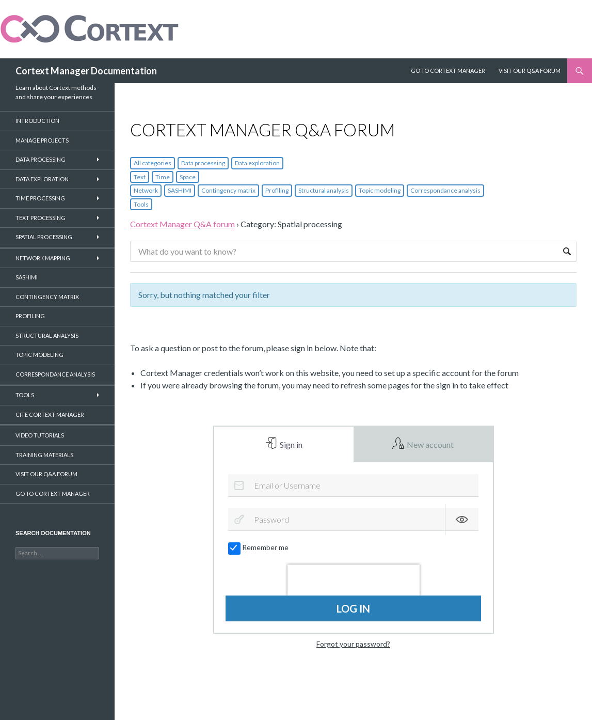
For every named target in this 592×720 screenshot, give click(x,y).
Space (188, 177)
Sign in (290, 444)
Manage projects (42, 140)
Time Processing (40, 198)
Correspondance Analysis (55, 374)
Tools (141, 204)
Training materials (44, 454)
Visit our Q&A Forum (530, 70)
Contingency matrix (228, 190)
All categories (152, 163)
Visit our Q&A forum (46, 474)
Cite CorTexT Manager (49, 414)
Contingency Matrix (47, 296)
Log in (353, 609)
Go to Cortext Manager (448, 70)
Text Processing (40, 217)
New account (429, 444)
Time (162, 177)
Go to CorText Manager (52, 493)
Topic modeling (380, 190)
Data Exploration (42, 179)
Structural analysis (323, 190)
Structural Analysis (46, 335)
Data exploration (257, 163)
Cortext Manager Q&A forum (182, 224)
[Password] (353, 520)
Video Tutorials (39, 435)
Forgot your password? (353, 644)
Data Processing (40, 159)
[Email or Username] (353, 485)
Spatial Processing (43, 236)
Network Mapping (42, 258)
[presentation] (353, 580)
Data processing (203, 163)
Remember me (259, 548)
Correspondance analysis (445, 190)
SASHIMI (179, 190)
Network (146, 190)
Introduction (37, 120)
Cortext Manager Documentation (86, 70)
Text (140, 177)
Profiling (277, 190)
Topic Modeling (39, 354)
